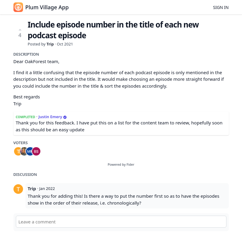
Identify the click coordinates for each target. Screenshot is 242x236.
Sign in (221, 7)
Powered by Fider (121, 164)
